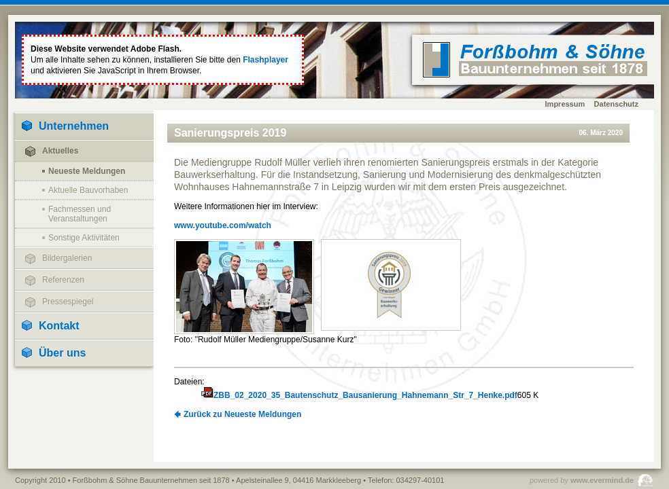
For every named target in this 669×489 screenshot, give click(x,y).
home (535, 59)
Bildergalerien (67, 258)
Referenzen (63, 280)
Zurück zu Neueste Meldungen (242, 414)
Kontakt (59, 325)
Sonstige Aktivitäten (84, 237)
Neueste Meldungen (86, 171)
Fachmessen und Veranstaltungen (79, 213)
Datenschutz (616, 104)
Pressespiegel (67, 301)
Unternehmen (74, 126)
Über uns (62, 353)
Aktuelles (60, 151)
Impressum (565, 104)
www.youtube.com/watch (222, 225)
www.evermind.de (602, 480)
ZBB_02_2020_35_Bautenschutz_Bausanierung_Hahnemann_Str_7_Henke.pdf (365, 395)
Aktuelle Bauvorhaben (88, 190)
